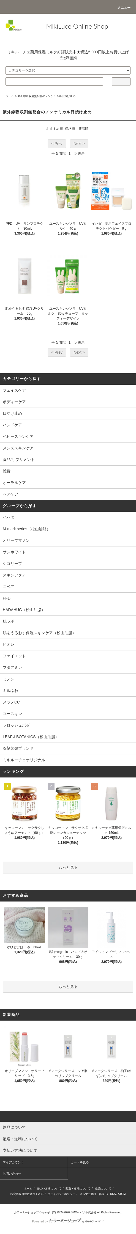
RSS (113, 1193)
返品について (103, 1188)
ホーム (10, 96)
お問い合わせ (12, 1173)
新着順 (83, 129)
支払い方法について (49, 1188)
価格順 (70, 129)
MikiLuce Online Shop (77, 26)
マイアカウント (13, 1162)
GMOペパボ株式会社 (83, 1212)
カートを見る (80, 1162)
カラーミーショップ (26, 1212)
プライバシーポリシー (61, 1193)
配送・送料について (78, 1188)
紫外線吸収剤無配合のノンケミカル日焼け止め (46, 96)
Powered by (68, 1221)
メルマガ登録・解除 (92, 1193)
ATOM (122, 1193)
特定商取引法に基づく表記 (26, 1193)
